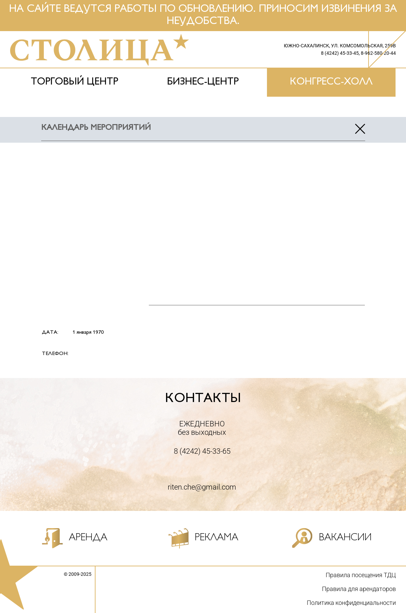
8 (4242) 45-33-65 (202, 451)
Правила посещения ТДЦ (361, 575)
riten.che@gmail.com (202, 487)
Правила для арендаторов (359, 588)
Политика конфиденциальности (351, 602)
